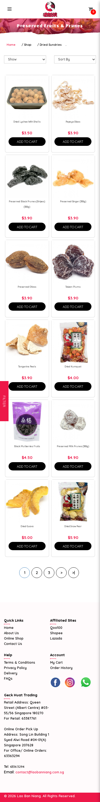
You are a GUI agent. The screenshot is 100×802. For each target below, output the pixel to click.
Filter (4, 401)
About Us (11, 633)
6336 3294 (17, 767)
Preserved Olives (27, 287)
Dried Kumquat (73, 366)
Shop (27, 45)
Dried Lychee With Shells (27, 121)
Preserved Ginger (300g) (73, 201)
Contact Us (13, 643)
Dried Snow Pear (73, 526)
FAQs (8, 678)
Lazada (56, 638)
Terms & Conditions (19, 662)
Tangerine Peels (27, 366)
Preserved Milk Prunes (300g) (73, 446)
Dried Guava (27, 526)
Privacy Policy (15, 668)
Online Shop (13, 638)
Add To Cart (27, 141)
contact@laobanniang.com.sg (39, 772)
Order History (61, 668)
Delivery (10, 673)
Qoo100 (56, 627)
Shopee (56, 633)
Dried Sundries (51, 45)
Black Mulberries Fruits (27, 446)
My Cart (56, 662)
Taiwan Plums (73, 287)
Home (11, 45)
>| (73, 572)
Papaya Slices (73, 121)
